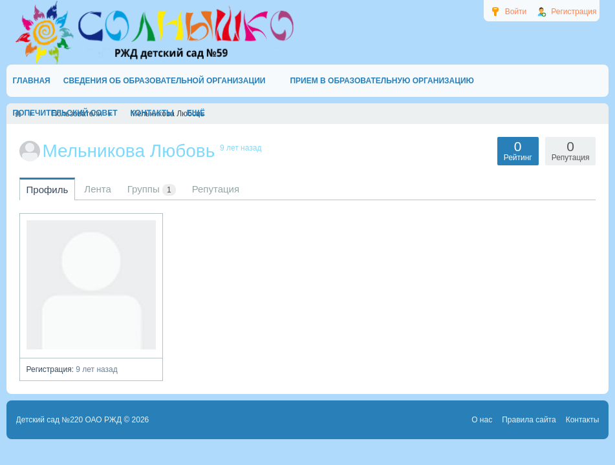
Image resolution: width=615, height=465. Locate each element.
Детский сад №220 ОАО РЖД (69, 419)
